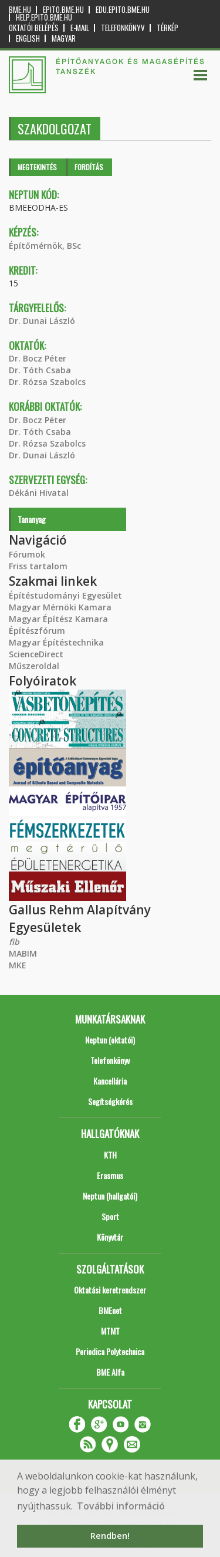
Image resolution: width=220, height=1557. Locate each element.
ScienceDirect (36, 654)
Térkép (167, 28)
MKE (17, 965)
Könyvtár (110, 1237)
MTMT (110, 1331)
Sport (110, 1216)
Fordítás (89, 167)
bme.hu (20, 9)
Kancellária (110, 1081)
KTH (110, 1155)
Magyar (64, 38)
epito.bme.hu (63, 9)
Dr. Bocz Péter (37, 358)
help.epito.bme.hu (44, 17)
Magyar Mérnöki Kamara (60, 607)
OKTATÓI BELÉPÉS (34, 28)
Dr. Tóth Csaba (40, 370)
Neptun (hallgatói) (110, 1196)
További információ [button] (121, 1505)
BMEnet (110, 1310)
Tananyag (32, 519)
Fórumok (27, 554)
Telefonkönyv (123, 28)
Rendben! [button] (110, 1535)
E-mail (79, 28)
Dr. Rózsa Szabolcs (47, 381)
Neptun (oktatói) (110, 1040)
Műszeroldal (34, 665)
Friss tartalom (38, 566)
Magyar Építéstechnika (56, 642)
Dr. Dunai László (42, 320)
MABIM (23, 953)
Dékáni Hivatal (39, 492)
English (28, 38)
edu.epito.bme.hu (123, 9)
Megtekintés (37, 167)
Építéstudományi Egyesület (65, 595)
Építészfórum (37, 630)
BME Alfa (110, 1372)
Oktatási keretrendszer (110, 1290)
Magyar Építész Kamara (58, 618)
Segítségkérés (110, 1101)
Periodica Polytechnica (110, 1351)
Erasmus (110, 1175)
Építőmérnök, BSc (45, 245)
